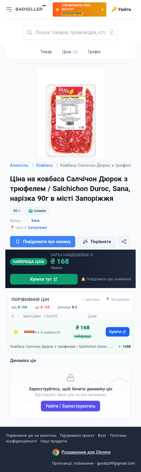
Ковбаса (47, 165)
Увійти (121, 9)
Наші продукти (54, 441)
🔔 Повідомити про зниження (106, 279)
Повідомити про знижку (42, 242)
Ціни (70, 51)
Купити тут (44, 279)
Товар (46, 51)
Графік (94, 51)
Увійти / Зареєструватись (71, 406)
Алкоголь (22, 165)
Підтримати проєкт (77, 435)
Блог (102, 435)
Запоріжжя (37, 228)
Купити (117, 332)
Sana (35, 221)
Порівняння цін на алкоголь (31, 435)
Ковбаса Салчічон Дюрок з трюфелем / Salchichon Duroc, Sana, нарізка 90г (59, 347)
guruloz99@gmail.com (116, 463)
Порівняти (96, 242)
